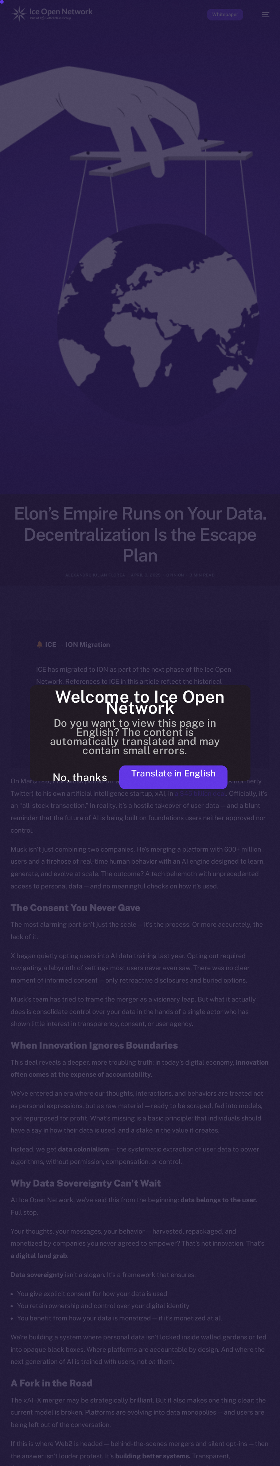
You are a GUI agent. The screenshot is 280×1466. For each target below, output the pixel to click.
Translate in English (166, 776)
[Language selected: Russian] (132, 1455)
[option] (3, 1451)
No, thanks (78, 777)
